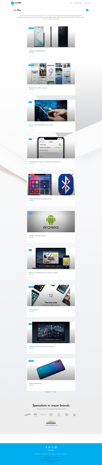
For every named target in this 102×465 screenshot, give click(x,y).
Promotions (44, 453)
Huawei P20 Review (35, 383)
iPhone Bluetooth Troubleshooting (40, 198)
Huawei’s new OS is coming (38, 87)
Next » (55, 391)
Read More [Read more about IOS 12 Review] (31, 310)
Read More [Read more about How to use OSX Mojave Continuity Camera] (31, 273)
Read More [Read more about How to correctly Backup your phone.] (31, 125)
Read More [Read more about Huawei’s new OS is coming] (31, 88)
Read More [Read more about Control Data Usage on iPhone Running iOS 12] (31, 162)
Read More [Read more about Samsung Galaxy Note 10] (31, 51)
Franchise (59, 453)
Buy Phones (65, 453)
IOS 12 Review (33, 309)
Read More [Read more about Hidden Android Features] (31, 236)
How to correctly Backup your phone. (41, 124)
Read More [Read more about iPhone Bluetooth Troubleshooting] (31, 199)
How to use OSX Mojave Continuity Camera (43, 272)
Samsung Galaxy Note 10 (37, 50)
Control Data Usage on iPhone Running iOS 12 (44, 161)
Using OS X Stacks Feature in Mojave (41, 346)
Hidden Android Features (37, 235)
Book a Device (37, 453)
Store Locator (52, 453)
